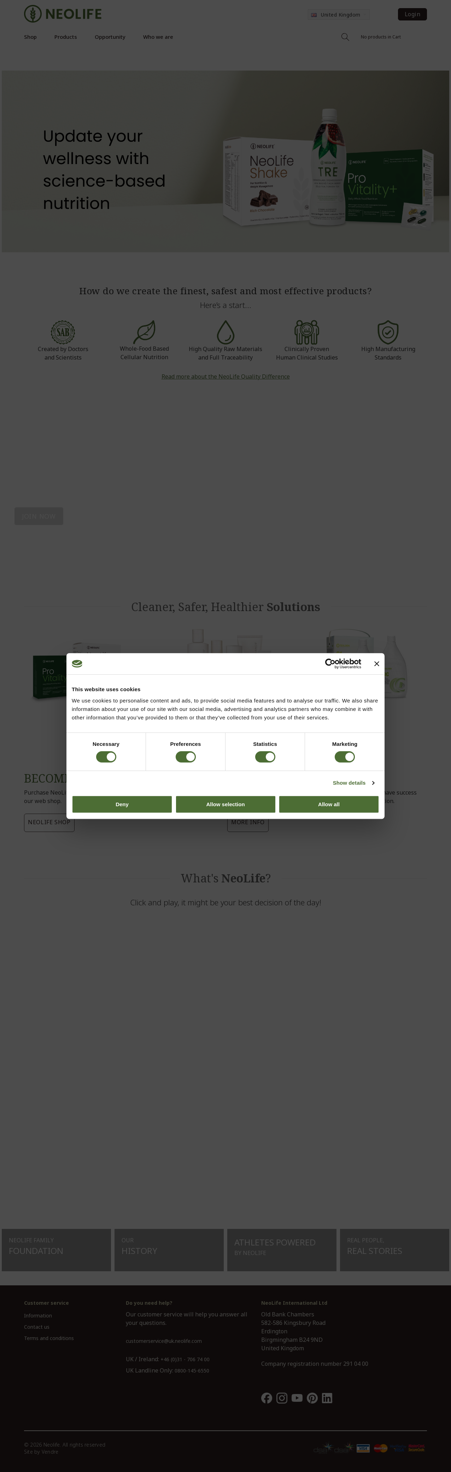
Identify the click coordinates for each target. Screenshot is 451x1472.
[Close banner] (376, 663)
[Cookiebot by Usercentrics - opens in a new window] (330, 663)
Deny (122, 804)
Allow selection (225, 804)
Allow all (329, 804)
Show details (349, 783)
